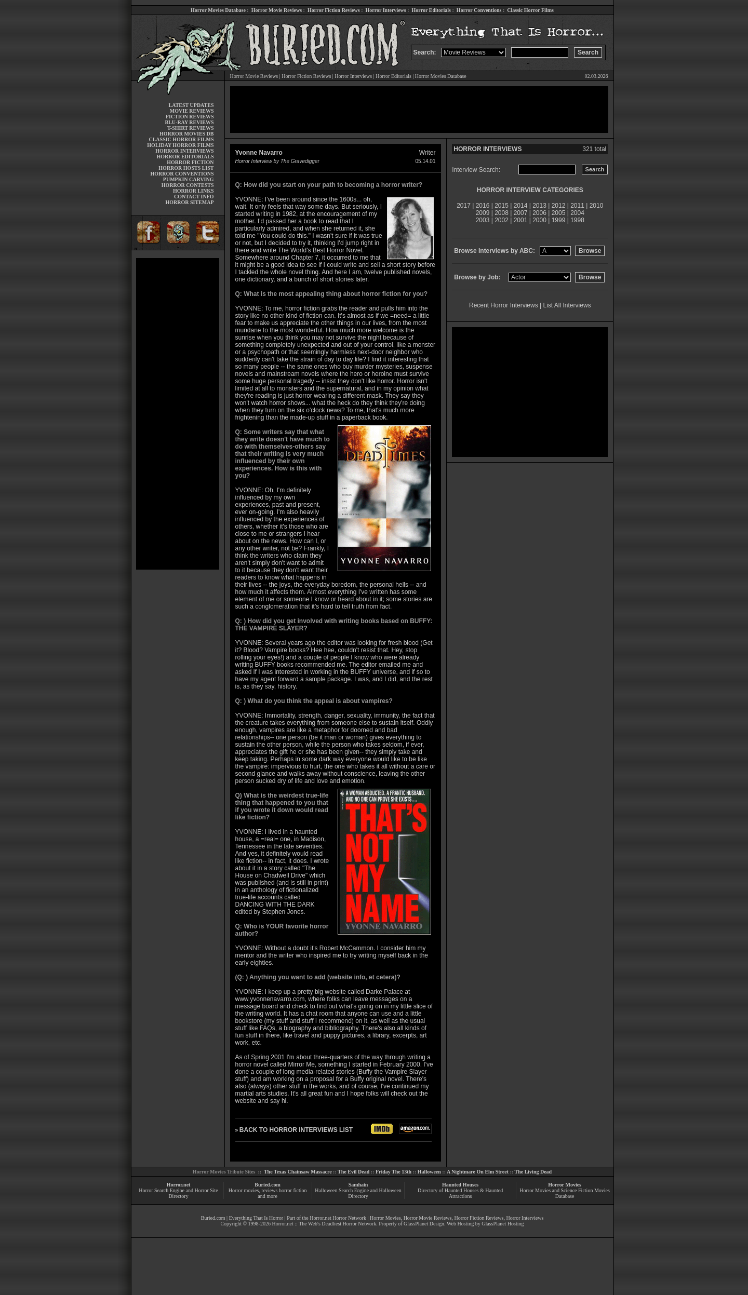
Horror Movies (564, 1185)
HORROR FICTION (190, 162)
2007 (521, 213)
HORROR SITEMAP (189, 202)
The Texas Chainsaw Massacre (298, 1172)
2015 (502, 205)
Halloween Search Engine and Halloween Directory (358, 1193)
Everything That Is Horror (256, 1218)
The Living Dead (533, 1172)
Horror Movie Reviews (276, 10)
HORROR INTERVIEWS (184, 151)
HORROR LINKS (193, 191)
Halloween (429, 1172)
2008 (502, 213)
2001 (521, 220)
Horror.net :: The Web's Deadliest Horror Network (324, 1223)
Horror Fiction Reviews (334, 10)
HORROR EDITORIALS (184, 156)
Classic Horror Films (530, 10)
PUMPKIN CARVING (188, 179)
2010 (597, 205)
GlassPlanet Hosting (503, 1223)
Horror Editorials (431, 10)
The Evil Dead (353, 1172)
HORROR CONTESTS (188, 185)
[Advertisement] (177, 414)
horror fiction (293, 1190)
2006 (539, 213)
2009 (483, 213)
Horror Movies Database (218, 10)
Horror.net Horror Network (338, 1218)
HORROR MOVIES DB (186, 134)
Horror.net (179, 1185)
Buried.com (267, 1185)
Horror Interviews (385, 10)
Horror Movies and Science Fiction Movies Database (564, 1193)
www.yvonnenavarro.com (270, 999)
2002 (502, 220)
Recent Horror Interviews (503, 305)
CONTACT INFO (194, 196)
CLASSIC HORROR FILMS (181, 139)
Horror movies (244, 1190)
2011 (577, 205)
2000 (539, 220)
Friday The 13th (393, 1172)
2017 (464, 205)
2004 (577, 213)
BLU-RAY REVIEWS (189, 122)
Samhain (358, 1185)
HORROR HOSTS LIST (185, 168)
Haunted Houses (460, 1185)
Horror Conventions (479, 10)
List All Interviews (567, 305)
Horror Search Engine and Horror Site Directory (178, 1193)
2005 (559, 213)
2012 (559, 205)
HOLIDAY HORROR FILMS (180, 145)
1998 (577, 220)
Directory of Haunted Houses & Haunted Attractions (460, 1193)
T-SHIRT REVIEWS (190, 128)
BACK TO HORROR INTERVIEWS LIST (296, 1130)
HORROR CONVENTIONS (182, 174)
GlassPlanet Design (424, 1223)
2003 (483, 220)
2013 (539, 205)
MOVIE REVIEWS (192, 111)
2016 (483, 205)
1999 (559, 220)
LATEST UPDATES (191, 105)
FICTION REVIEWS (190, 116)
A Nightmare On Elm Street (478, 1172)
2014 (521, 205)
